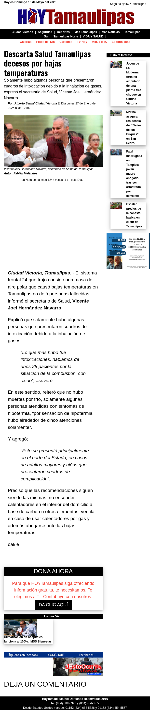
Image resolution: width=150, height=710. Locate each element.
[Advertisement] (53, 223)
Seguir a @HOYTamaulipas (128, 4)
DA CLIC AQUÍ (53, 604)
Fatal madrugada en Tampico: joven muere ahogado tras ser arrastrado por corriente (134, 174)
